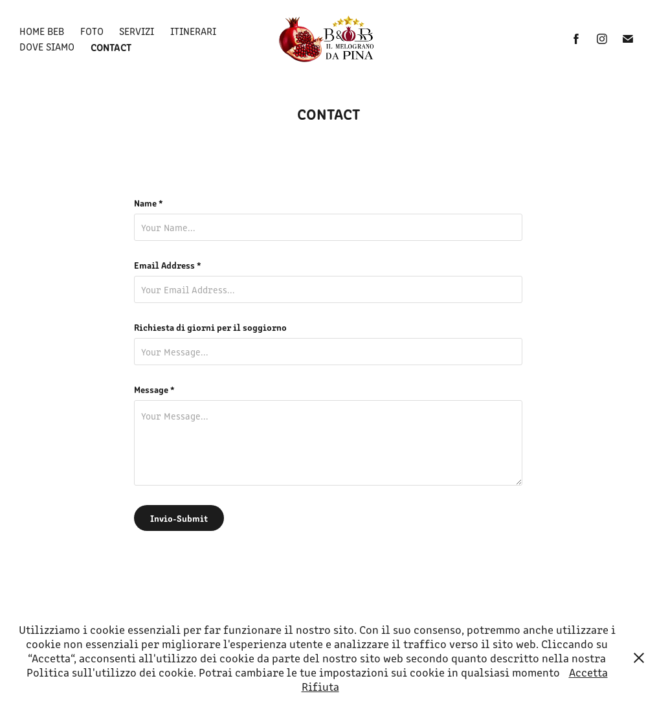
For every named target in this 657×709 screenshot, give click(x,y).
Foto (92, 31)
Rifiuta (320, 686)
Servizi (136, 31)
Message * (154, 389)
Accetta (588, 672)
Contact (111, 46)
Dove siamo (46, 46)
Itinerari (193, 31)
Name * (148, 202)
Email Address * (167, 264)
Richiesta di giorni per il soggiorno (210, 327)
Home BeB (41, 31)
